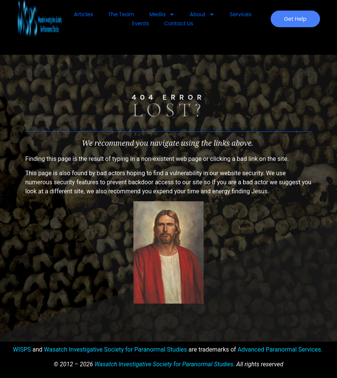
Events (140, 23)
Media (162, 14)
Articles (83, 14)
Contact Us (178, 23)
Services (240, 14)
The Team (121, 14)
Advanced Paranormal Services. (280, 349)
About (202, 14)
